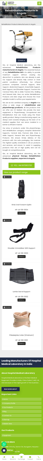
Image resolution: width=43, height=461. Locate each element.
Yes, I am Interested (21, 165)
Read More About (10, 389)
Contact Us (7, 415)
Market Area (7, 424)
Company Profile (9, 403)
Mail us (21, 60)
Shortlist (7, 177)
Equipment (7, 435)
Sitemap (6, 420)
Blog (4, 411)
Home (5, 399)
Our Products (8, 407)
